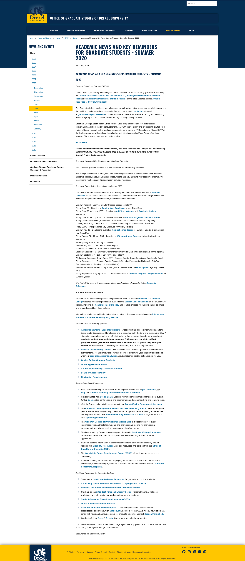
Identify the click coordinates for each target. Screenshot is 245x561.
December (38, 88)
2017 (34, 142)
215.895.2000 (149, 558)
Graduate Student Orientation (43, 161)
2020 (66, 38)
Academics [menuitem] (54, 30)
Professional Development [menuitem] (104, 30)
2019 (34, 134)
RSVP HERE (81, 142)
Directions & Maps (124, 552)
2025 (34, 63)
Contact (112, 552)
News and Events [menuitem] (173, 30)
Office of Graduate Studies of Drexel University (89, 18)
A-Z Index (70, 552)
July (36, 104)
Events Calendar (37, 156)
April (36, 117)
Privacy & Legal (101, 552)
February (38, 125)
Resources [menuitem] (129, 30)
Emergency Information (142, 552)
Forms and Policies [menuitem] (149, 30)
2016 (34, 146)
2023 (34, 71)
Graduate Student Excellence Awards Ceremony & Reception (46, 168)
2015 (34, 150)
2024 (34, 67)
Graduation (35, 181)
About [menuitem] (191, 30)
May (36, 112)
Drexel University (37, 12)
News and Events (44, 38)
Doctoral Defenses (38, 176)
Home (31, 38)
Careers (90, 552)
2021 (34, 79)
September (38, 96)
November (38, 92)
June (75, 38)
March (36, 121)
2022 (34, 75)
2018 (34, 138)
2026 (34, 59)
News (58, 38)
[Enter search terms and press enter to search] (204, 3)
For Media (80, 552)
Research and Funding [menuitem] (76, 30)
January (37, 129)
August (37, 100)
